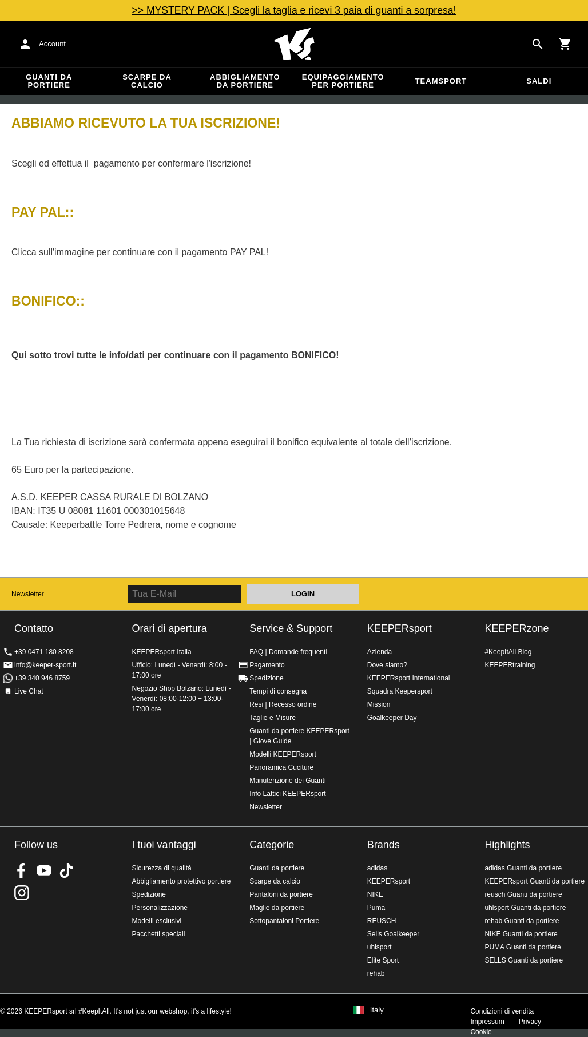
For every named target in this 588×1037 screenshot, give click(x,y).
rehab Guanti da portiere (521, 921)
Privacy (530, 1022)
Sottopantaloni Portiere (284, 921)
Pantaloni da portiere (281, 894)
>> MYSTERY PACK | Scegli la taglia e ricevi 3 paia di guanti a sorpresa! (294, 10)
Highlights (507, 844)
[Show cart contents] (565, 44)
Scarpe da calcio (147, 81)
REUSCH (381, 921)
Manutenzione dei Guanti (287, 781)
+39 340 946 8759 (42, 678)
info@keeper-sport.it (45, 665)
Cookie (480, 1032)
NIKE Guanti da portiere (520, 934)
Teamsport (441, 81)
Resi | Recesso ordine (282, 704)
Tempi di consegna (278, 691)
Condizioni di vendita (502, 1011)
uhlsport (379, 947)
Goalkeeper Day (392, 718)
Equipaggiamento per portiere (343, 81)
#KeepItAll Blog (507, 652)
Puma (376, 908)
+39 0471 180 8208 (44, 652)
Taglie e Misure (272, 718)
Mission (379, 704)
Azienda (379, 652)
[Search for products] (537, 44)
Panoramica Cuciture (281, 767)
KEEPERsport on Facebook (21, 870)
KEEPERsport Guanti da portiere (534, 881)
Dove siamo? (387, 665)
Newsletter (27, 594)
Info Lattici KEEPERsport (287, 794)
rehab (376, 973)
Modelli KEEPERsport (282, 754)
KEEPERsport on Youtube (44, 870)
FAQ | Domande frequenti (288, 652)
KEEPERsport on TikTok (66, 870)
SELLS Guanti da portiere (523, 960)
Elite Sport (383, 960)
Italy (377, 1010)
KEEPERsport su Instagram (21, 892)
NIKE (375, 894)
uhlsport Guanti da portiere (525, 908)
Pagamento (266, 665)
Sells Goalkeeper (393, 934)
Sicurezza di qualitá (162, 868)
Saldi (538, 81)
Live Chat (28, 691)
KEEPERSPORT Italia (294, 44)
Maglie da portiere (276, 908)
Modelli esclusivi (157, 921)
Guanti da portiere (49, 81)
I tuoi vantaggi (164, 844)
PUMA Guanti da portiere (522, 947)
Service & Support (290, 628)
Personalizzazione (160, 908)
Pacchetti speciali (158, 934)
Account (52, 43)
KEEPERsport (399, 628)
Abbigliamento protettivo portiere (181, 881)
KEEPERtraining (509, 665)
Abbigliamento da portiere (245, 81)
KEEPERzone (516, 628)
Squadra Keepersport (399, 691)
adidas (377, 868)
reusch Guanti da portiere (523, 894)
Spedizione (266, 678)
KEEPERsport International (408, 678)
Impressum (487, 1022)
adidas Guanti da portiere (523, 868)
